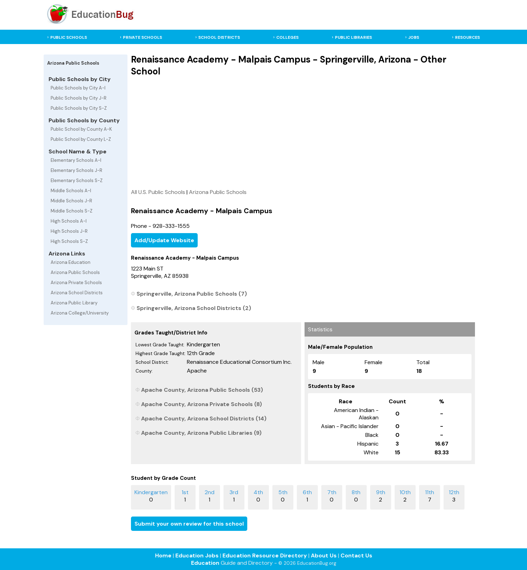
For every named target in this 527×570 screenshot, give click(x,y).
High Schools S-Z (69, 241)
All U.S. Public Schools (158, 192)
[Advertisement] (303, 132)
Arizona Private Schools (76, 283)
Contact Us (356, 555)
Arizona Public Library (74, 303)
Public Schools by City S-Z (79, 108)
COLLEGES (287, 37)
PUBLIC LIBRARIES (353, 37)
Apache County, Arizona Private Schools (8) (201, 404)
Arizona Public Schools (75, 272)
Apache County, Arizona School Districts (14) (203, 418)
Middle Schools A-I (71, 191)
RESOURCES (467, 37)
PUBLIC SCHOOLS (68, 37)
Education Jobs (197, 555)
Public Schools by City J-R (79, 98)
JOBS (413, 37)
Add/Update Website (164, 240)
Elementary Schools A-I (76, 160)
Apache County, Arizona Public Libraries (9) (201, 432)
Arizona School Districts (77, 293)
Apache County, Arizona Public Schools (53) (202, 390)
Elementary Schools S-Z (77, 180)
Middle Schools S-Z (72, 211)
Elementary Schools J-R (76, 170)
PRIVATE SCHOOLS (142, 37)
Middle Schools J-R (71, 201)
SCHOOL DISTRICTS (219, 37)
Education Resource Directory (264, 555)
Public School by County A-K (81, 129)
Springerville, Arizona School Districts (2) (194, 308)
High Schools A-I (69, 221)
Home (163, 555)
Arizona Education (70, 262)
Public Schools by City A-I (78, 88)
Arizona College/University (80, 313)
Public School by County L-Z (81, 139)
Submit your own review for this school (189, 523)
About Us (324, 555)
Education (205, 563)
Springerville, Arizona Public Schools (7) (192, 293)
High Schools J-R (69, 231)
